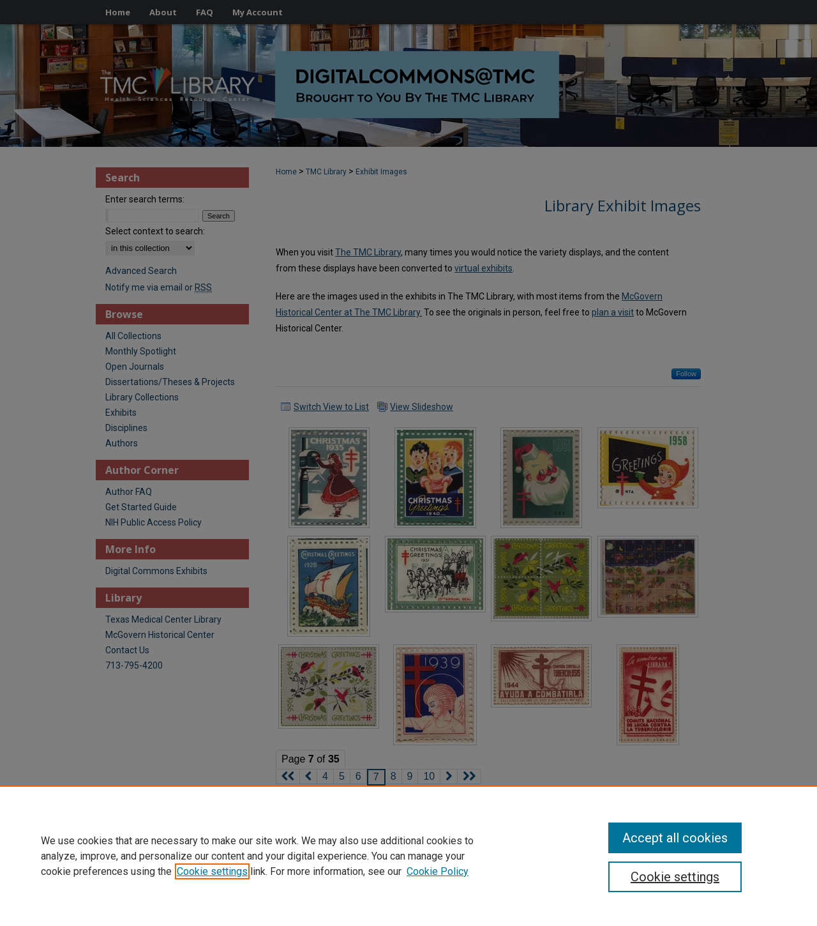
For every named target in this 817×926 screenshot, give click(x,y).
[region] (408, 856)
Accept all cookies (675, 838)
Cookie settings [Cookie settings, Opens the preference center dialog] (675, 876)
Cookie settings (212, 871)
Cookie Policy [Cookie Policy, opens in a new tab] (437, 871)
